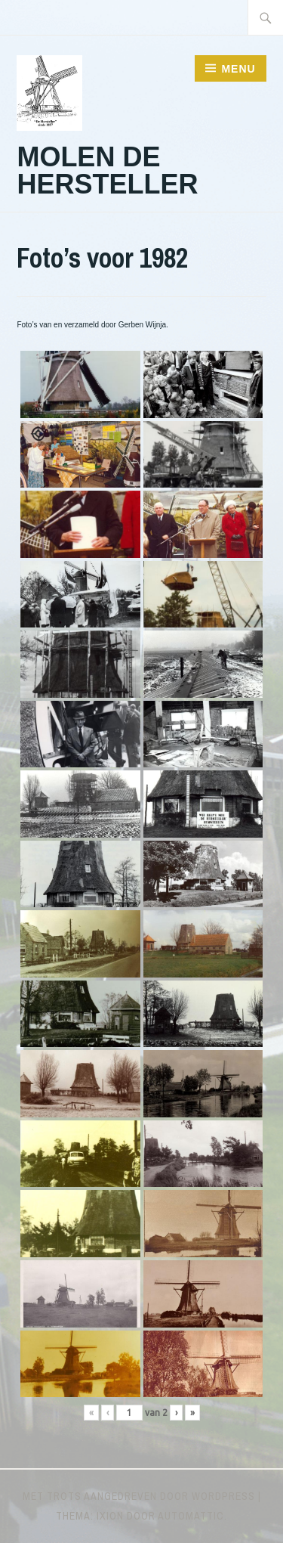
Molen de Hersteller (107, 170)
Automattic (191, 1516)
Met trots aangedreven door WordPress (139, 1496)
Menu (238, 69)
